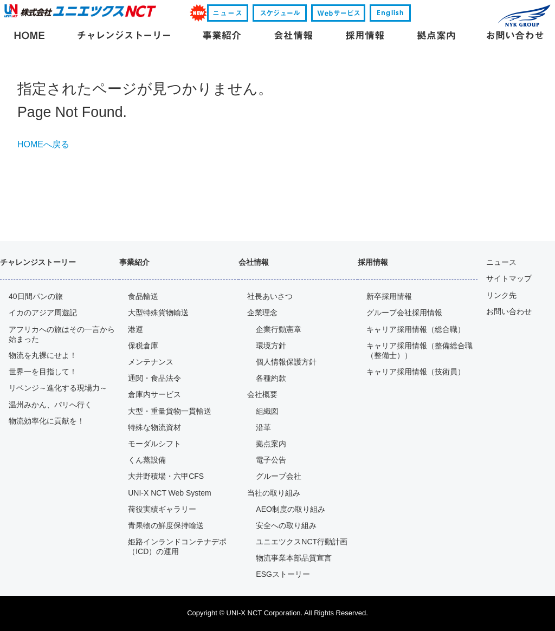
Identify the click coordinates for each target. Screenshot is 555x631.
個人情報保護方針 (286, 361)
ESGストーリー (283, 574)
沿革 (263, 427)
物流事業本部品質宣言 (294, 558)
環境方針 (271, 345)
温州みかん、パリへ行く (50, 404)
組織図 (267, 411)
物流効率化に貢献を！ (47, 421)
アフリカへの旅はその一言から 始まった (62, 334)
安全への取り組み (286, 525)
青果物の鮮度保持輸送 (166, 525)
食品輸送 (143, 296)
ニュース (501, 262)
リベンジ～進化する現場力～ (58, 387)
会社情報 (253, 262)
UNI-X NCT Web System (169, 493)
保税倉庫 (143, 345)
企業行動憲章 (278, 329)
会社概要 (262, 394)
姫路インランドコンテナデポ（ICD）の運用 (177, 546)
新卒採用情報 (389, 296)
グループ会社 (278, 476)
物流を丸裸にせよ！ (43, 355)
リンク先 (501, 295)
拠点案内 (271, 443)
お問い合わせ (509, 311)
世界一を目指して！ (43, 371)
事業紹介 (134, 262)
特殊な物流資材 (154, 427)
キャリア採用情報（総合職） (415, 329)
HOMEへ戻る (43, 144)
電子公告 (271, 460)
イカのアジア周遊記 (43, 312)
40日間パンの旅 (36, 296)
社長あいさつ (270, 296)
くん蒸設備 (147, 460)
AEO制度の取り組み (290, 509)
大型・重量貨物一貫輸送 (169, 411)
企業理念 (262, 312)
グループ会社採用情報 (404, 312)
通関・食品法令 (154, 378)
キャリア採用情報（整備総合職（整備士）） (419, 350)
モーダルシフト (154, 443)
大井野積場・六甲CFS (166, 476)
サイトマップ (509, 278)
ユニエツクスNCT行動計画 (301, 541)
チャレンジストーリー (38, 262)
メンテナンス (150, 361)
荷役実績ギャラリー (162, 509)
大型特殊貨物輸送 (158, 312)
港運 (135, 329)
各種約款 (271, 378)
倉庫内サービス (154, 394)
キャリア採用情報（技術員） (415, 371)
